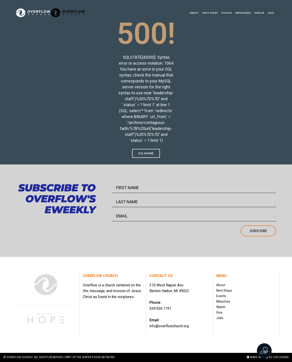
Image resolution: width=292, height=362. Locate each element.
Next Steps (224, 290)
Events (221, 296)
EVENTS (227, 8)
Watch (220, 307)
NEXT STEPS (210, 8)
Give (219, 312)
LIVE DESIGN (281, 357)
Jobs (219, 318)
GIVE (271, 8)
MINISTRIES (243, 8)
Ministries (223, 301)
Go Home (146, 153)
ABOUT (194, 8)
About (220, 285)
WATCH (259, 8)
